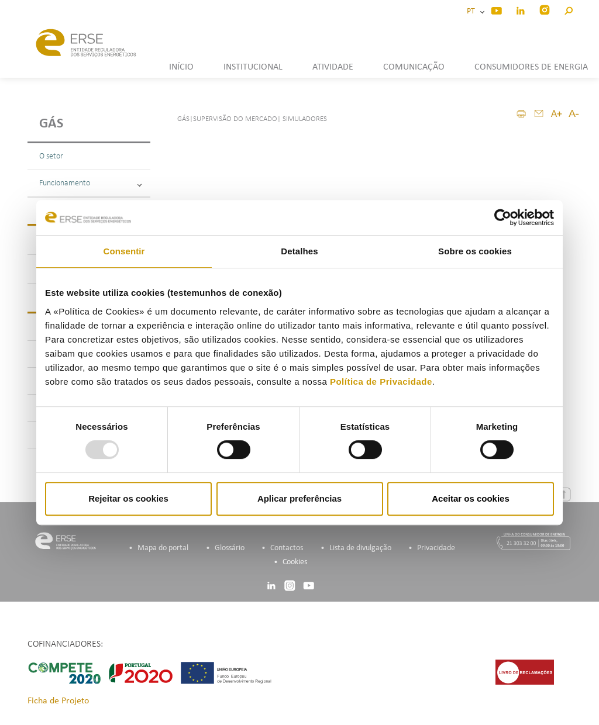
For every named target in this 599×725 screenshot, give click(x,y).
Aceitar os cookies (471, 498)
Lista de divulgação (360, 548)
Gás (51, 124)
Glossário (230, 548)
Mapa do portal (162, 548)
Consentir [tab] (124, 251)
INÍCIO (181, 67)
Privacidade (436, 548)
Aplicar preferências (299, 498)
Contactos (286, 548)
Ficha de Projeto (58, 701)
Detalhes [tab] (299, 251)
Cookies (295, 562)
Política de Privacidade (381, 381)
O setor (51, 156)
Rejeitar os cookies (128, 498)
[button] (568, 9)
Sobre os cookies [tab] (475, 251)
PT (472, 11)
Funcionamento (90, 183)
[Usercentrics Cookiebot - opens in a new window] (503, 217)
